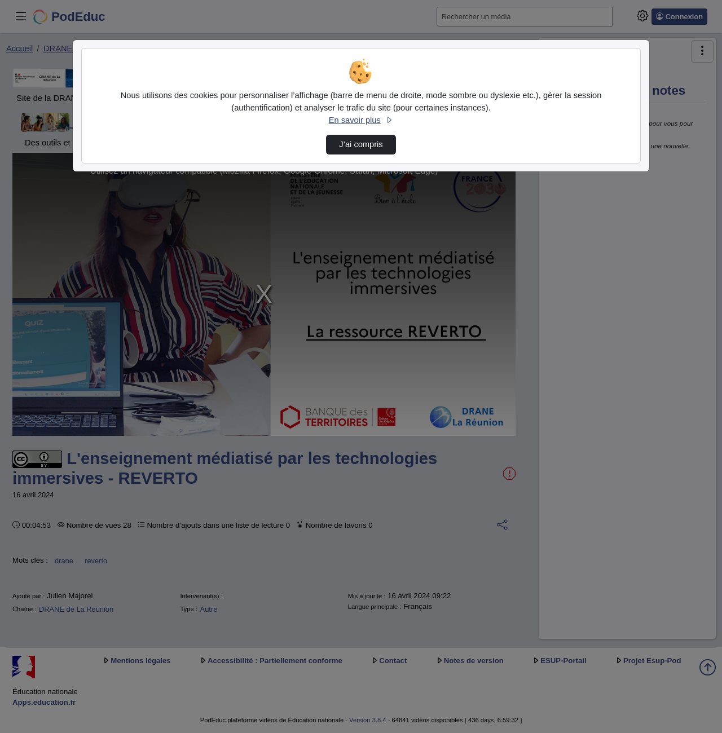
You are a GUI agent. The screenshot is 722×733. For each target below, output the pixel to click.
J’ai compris (360, 144)
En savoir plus (361, 120)
